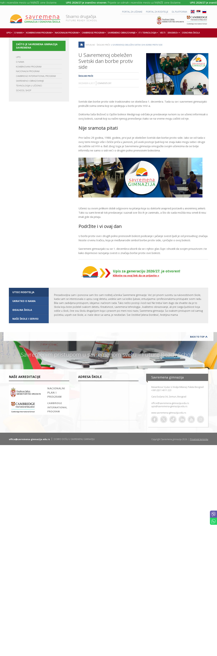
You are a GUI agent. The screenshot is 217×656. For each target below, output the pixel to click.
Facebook (154, 419)
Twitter (163, 419)
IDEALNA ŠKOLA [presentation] (22, 310)
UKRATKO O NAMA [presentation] (24, 301)
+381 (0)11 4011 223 (161, 390)
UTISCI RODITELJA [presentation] (23, 292)
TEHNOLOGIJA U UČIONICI (29, 85)
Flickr (200, 419)
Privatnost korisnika (199, 439)
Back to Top (197, 336)
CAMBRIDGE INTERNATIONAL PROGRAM (36, 76)
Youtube (191, 419)
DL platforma (179, 11)
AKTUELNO (90, 44)
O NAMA (20, 61)
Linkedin (182, 419)
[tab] (29, 292)
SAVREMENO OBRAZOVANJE (30, 80)
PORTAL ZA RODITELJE (157, 11)
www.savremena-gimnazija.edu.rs (168, 412)
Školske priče (103, 44)
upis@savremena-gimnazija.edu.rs (169, 406)
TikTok (173, 419)
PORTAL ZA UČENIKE (132, 11)
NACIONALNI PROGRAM (28, 71)
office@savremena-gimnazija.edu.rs (170, 403)
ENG (193, 11)
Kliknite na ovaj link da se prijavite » (136, 275)
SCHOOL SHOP (23, 90)
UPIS (18, 57)
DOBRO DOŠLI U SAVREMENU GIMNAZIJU (74, 439)
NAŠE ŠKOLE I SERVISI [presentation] (25, 318)
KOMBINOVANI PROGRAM (28, 66)
